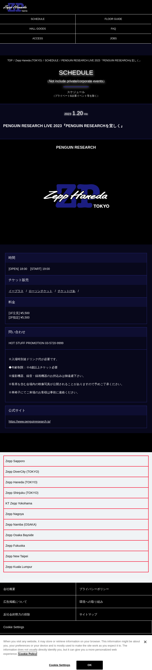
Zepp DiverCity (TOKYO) (22, 471)
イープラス (16, 291)
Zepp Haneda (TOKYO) (28, 60)
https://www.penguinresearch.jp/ (29, 421)
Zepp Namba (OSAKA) (20, 524)
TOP (9, 60)
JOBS (113, 38)
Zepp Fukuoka (15, 545)
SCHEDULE (38, 19)
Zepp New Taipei (16, 556)
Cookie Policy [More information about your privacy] (28, 657)
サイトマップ (88, 614)
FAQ (113, 28)
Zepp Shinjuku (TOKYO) (21, 492)
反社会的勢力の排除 (16, 614)
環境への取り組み (91, 601)
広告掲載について (15, 601)
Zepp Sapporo (15, 461)
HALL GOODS (38, 28)
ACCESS (38, 38)
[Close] (145, 645)
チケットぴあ (66, 291)
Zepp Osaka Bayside (19, 535)
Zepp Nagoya (14, 514)
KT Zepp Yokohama (18, 503)
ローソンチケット (40, 291)
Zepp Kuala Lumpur (18, 566)
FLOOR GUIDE (113, 19)
